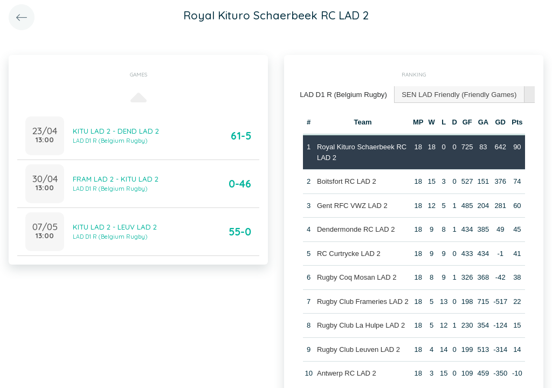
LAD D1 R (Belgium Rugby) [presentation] (342, 94)
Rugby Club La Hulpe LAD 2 (361, 325)
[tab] (343, 94)
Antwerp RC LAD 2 (346, 373)
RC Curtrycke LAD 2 (349, 253)
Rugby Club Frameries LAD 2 (363, 301)
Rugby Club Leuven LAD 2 (358, 349)
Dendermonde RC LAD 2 (356, 229)
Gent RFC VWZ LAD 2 (352, 205)
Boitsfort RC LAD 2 (346, 181)
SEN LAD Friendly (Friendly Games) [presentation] (456, 94)
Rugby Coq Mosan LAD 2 (356, 277)
